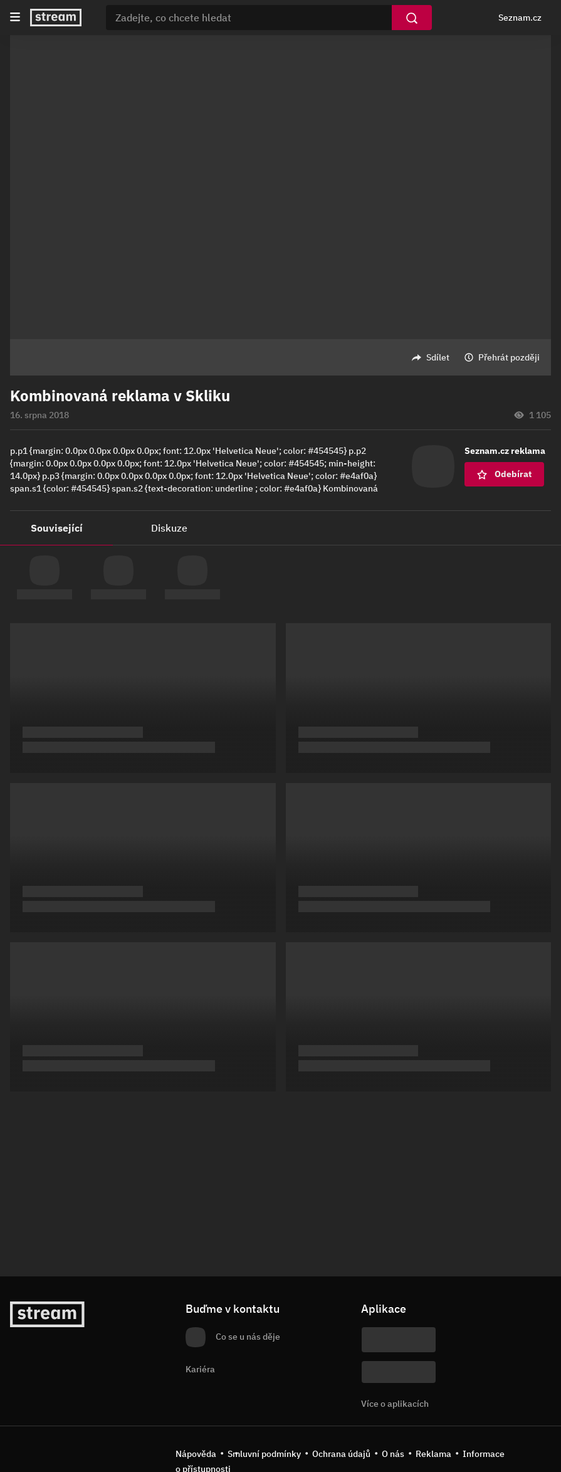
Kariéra (200, 1369)
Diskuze (169, 528)
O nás (393, 1453)
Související (57, 528)
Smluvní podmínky (264, 1453)
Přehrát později (509, 357)
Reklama (433, 1453)
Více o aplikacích (395, 1403)
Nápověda (196, 1453)
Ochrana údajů (341, 1453)
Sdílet (437, 357)
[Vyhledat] (412, 17)
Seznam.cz (520, 17)
